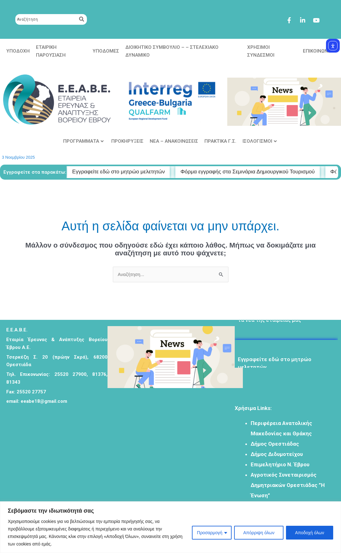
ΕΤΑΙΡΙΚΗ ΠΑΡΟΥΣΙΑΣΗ (51, 51)
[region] (170, 527)
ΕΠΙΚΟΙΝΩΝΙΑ (317, 51)
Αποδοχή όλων (309, 532)
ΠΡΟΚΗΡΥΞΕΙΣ (127, 141)
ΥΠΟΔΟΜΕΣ (106, 51)
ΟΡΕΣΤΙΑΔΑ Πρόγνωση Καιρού (158, 433)
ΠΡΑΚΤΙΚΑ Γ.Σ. (220, 141)
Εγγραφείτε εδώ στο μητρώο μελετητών (127, 172)
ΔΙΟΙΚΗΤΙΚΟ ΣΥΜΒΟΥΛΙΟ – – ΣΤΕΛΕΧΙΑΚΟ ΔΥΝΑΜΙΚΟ (171, 51)
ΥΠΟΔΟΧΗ (18, 51)
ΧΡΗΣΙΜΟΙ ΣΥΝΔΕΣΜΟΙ (260, 51)
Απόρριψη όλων (258, 532)
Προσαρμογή (209, 532)
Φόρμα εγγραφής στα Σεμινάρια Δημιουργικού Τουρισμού (256, 172)
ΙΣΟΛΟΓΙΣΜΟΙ (260, 141)
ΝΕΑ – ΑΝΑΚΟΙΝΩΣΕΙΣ (174, 141)
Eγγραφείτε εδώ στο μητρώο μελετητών (274, 365)
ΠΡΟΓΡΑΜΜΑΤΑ (83, 141)
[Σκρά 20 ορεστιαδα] (46, 464)
